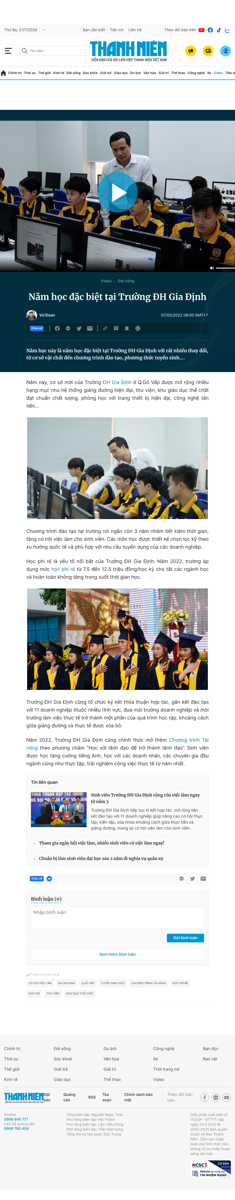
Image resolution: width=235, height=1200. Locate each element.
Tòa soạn (106, 1097)
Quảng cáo (69, 1097)
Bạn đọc (211, 1048)
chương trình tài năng (148, 983)
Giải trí (163, 73)
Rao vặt (210, 1058)
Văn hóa (149, 73)
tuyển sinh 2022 (113, 983)
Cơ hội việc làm (40, 983)
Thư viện (52, 993)
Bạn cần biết (94, 30)
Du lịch (135, 73)
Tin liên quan (44, 782)
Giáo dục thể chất (79, 993)
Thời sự (30, 73)
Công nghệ (196, 73)
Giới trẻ (106, 73)
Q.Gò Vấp (87, 983)
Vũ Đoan (47, 315)
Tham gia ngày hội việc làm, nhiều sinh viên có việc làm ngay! (101, 843)
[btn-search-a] (24, 50)
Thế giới (44, 73)
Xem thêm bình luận (117, 954)
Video (218, 73)
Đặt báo (46, 1097)
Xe (209, 73)
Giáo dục (121, 73)
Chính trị (15, 73)
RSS (92, 1097)
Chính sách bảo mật (138, 1097)
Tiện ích (117, 30)
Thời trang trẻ (166, 1069)
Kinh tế (58, 73)
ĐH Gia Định (117, 382)
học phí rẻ (63, 569)
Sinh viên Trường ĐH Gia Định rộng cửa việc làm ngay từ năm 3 (145, 798)
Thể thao (178, 73)
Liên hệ (134, 30)
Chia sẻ (36, 328)
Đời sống (74, 73)
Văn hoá (111, 1058)
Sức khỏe (90, 73)
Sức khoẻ (63, 1058)
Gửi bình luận (185, 938)
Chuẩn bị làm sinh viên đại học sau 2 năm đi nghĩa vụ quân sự (101, 858)
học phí (34, 993)
